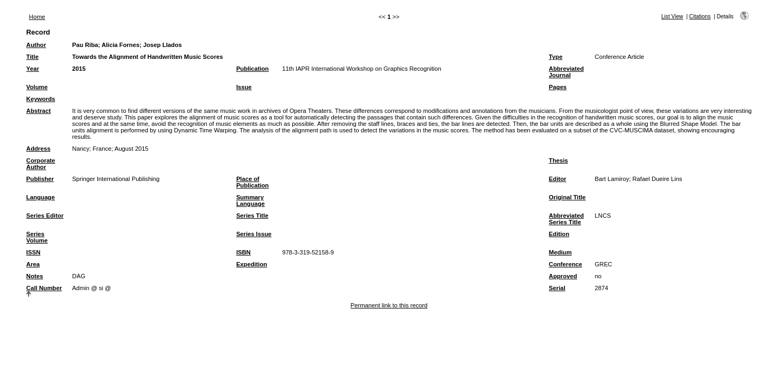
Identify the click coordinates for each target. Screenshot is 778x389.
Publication (252, 68)
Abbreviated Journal (566, 71)
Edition (559, 234)
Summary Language (250, 200)
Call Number (44, 288)
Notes (34, 276)
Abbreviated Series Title (566, 218)
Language (40, 197)
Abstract (38, 111)
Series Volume (37, 237)
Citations (700, 16)
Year (32, 68)
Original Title (567, 197)
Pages (558, 87)
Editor (557, 179)
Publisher (40, 179)
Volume (37, 87)
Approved (563, 276)
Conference (565, 264)
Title (32, 56)
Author (36, 45)
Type (555, 56)
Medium (560, 252)
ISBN (243, 252)
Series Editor (45, 215)
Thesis (558, 160)
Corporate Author (40, 163)
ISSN (33, 252)
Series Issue (253, 234)
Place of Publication (252, 182)
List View (672, 16)
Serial (557, 288)
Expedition (251, 264)
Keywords (40, 99)
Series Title (252, 215)
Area (33, 264)
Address (38, 148)
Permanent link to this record (389, 305)
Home (37, 17)
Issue (244, 87)
